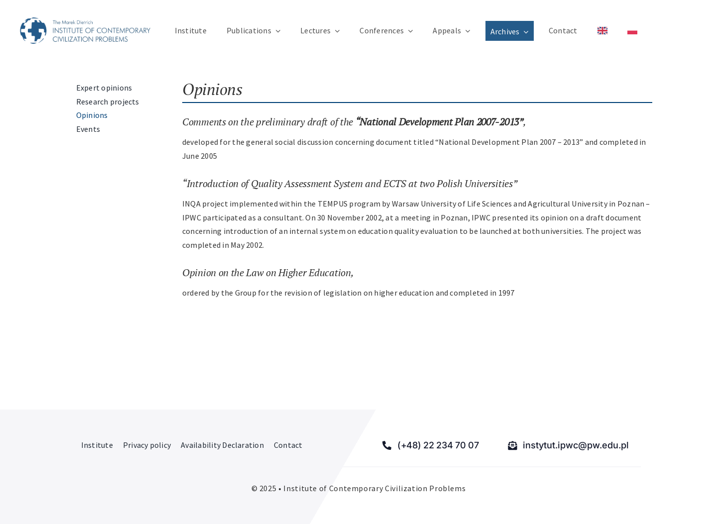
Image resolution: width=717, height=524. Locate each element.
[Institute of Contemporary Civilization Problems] (85, 21)
